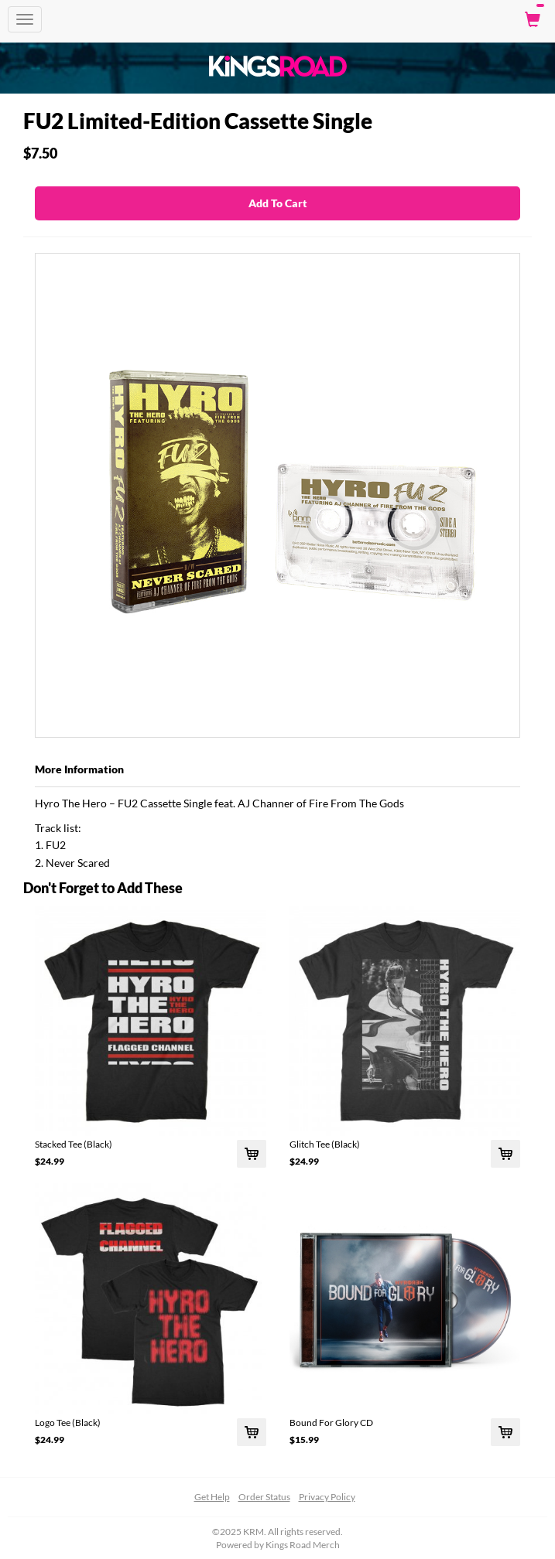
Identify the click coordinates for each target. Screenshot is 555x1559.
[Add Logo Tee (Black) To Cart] (251, 1432)
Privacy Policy (327, 1497)
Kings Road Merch (303, 1544)
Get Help (212, 1497)
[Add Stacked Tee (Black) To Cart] (251, 1154)
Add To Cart (277, 203)
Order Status (264, 1497)
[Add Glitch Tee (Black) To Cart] (505, 1154)
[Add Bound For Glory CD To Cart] (505, 1432)
